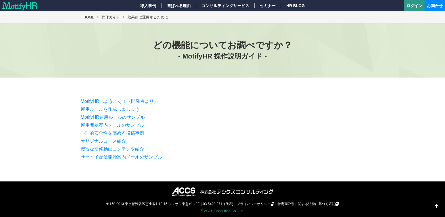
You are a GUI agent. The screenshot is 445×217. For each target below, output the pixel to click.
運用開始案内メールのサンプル (112, 125)
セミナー (268, 5)
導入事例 (148, 5)
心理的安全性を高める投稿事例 (112, 133)
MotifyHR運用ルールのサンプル (113, 117)
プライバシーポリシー (254, 204)
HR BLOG (295, 5)
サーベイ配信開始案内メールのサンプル (121, 157)
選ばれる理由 (179, 5)
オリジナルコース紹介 (103, 141)
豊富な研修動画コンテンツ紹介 (112, 149)
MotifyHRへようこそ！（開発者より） (119, 101)
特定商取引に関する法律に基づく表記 (306, 204)
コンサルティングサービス (225, 5)
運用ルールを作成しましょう (110, 109)
